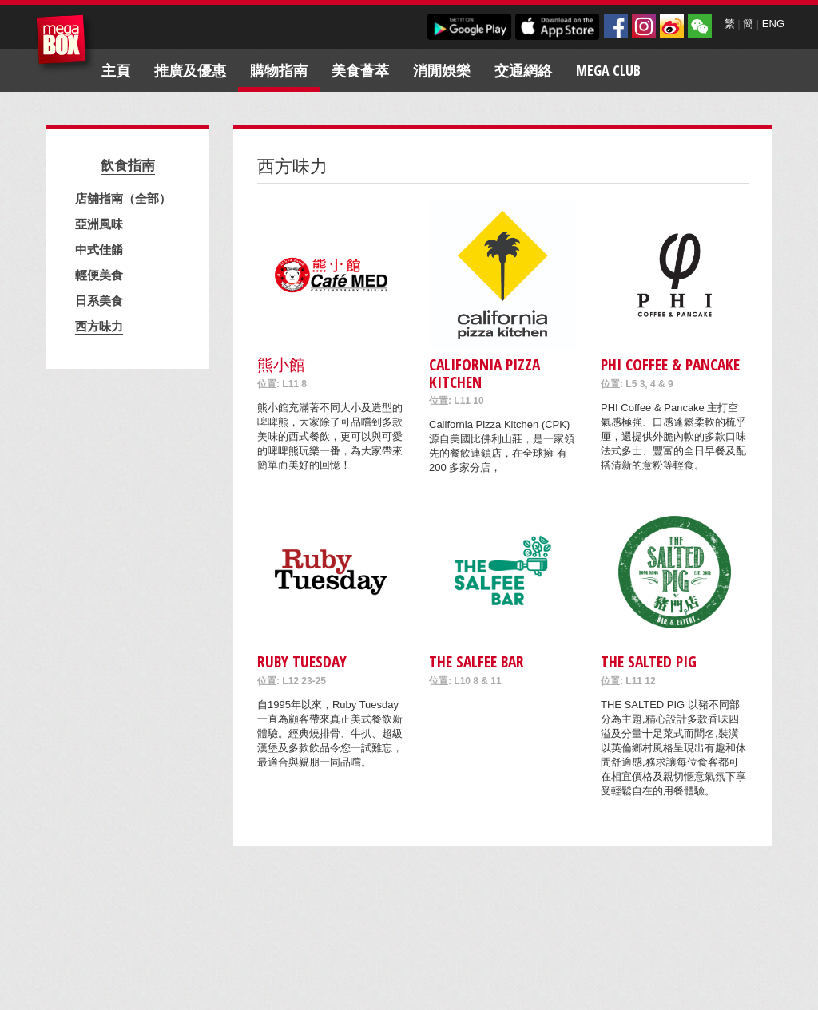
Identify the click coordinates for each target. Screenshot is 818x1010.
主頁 (115, 70)
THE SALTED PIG (649, 661)
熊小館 (281, 364)
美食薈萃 (360, 70)
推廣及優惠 (190, 70)
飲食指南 (128, 165)
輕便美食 (99, 275)
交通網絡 (523, 70)
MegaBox (65, 43)
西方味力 (99, 326)
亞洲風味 (99, 224)
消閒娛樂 (442, 70)
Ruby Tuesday (302, 661)
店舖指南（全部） (123, 198)
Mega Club (608, 70)
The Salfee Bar (476, 661)
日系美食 (99, 300)
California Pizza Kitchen (484, 373)
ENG (773, 24)
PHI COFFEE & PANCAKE (670, 364)
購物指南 (279, 70)
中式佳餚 (99, 249)
